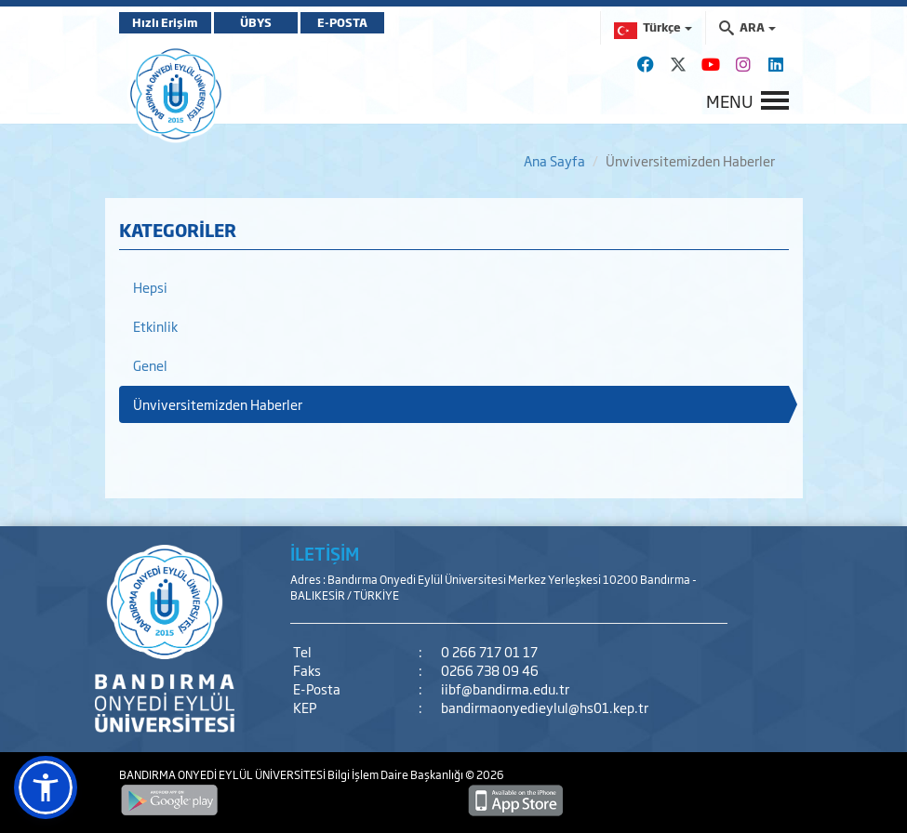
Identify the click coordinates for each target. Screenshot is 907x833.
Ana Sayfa (554, 160)
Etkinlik (155, 326)
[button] (46, 787)
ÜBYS (256, 22)
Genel (150, 365)
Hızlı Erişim (165, 22)
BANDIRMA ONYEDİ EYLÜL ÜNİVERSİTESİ (223, 774)
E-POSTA (342, 22)
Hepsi (150, 287)
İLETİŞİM (324, 553)
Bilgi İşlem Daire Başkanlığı (396, 774)
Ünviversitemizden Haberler (217, 404)
